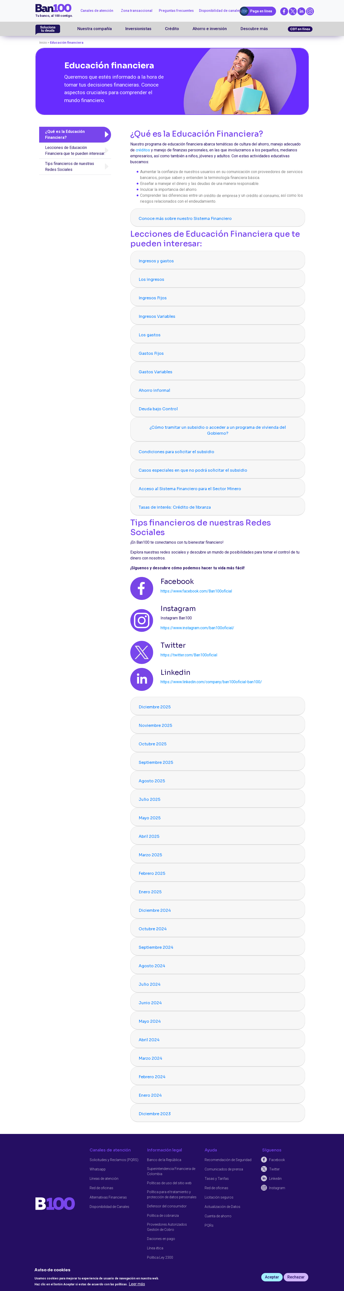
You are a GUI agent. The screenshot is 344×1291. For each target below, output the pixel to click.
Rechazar (296, 1277)
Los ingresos (151, 279)
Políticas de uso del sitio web (169, 1183)
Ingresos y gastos (156, 261)
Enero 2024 (150, 1095)
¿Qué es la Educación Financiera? (65, 134)
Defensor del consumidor (167, 1206)
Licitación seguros (219, 1197)
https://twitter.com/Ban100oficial (189, 655)
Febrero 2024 (152, 1076)
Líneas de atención (104, 1178)
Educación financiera (66, 42)
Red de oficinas (101, 1188)
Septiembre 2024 (156, 947)
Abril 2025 (149, 836)
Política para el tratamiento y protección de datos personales (172, 1194)
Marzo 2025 (150, 855)
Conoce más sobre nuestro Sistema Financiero (185, 218)
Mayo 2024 (150, 1021)
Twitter (274, 1169)
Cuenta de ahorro (218, 1216)
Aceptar (272, 1277)
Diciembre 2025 (155, 707)
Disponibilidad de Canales (109, 1206)
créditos (143, 150)
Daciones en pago (161, 1238)
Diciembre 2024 (155, 910)
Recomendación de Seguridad (228, 1160)
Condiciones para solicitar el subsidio (176, 451)
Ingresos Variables (157, 316)
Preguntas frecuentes (176, 11)
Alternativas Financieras (108, 1197)
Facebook (277, 1160)
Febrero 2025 (152, 873)
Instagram (277, 1188)
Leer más (137, 1284)
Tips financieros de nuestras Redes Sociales (69, 166)
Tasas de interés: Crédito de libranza (175, 507)
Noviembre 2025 (155, 725)
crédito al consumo (262, 195)
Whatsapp (98, 1169)
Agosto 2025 (152, 781)
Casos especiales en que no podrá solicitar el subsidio (193, 470)
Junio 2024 (150, 1002)
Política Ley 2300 (160, 1257)
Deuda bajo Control (158, 409)
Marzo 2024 (150, 1058)
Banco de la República (164, 1160)
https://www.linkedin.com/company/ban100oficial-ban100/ (211, 682)
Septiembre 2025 (156, 762)
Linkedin (275, 1178)
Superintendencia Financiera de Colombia (171, 1171)
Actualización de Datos (222, 1206)
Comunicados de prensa (224, 1169)
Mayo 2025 (150, 818)
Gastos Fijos (151, 353)
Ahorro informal (154, 390)
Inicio (43, 42)
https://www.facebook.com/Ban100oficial (196, 591)
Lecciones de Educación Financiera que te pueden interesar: (75, 150)
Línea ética (155, 1248)
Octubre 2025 (152, 744)
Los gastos (150, 335)
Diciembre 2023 (155, 1113)
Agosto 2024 (152, 965)
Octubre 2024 (153, 929)
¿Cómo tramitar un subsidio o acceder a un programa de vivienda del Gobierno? (217, 430)
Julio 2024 (150, 984)
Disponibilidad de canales (220, 11)
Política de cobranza (163, 1215)
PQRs (209, 1225)
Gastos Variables (155, 372)
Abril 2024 (149, 1039)
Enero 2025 (150, 892)
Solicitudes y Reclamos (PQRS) (114, 1160)
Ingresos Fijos (153, 298)
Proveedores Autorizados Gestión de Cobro (167, 1226)
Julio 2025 (149, 799)
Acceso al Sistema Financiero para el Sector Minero (190, 488)
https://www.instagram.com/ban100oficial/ (197, 628)
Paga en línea (261, 11)
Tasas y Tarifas (217, 1178)
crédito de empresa (220, 195)
